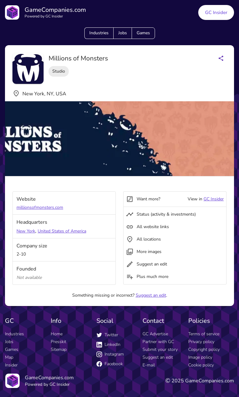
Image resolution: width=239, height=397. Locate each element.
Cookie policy (201, 365)
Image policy (200, 357)
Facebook (109, 364)
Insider (11, 365)
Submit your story (160, 349)
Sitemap (59, 349)
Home (57, 334)
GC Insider (214, 199)
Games (143, 33)
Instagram (110, 354)
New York (25, 231)
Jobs (122, 33)
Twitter (107, 335)
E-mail (149, 365)
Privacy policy (201, 342)
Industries (99, 33)
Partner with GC (158, 342)
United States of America (62, 231)
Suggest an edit (151, 295)
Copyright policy (204, 349)
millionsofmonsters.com (39, 207)
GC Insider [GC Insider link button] (216, 12)
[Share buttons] (221, 58)
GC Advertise (155, 334)
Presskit (58, 342)
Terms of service (203, 334)
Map (9, 357)
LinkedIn (108, 344)
